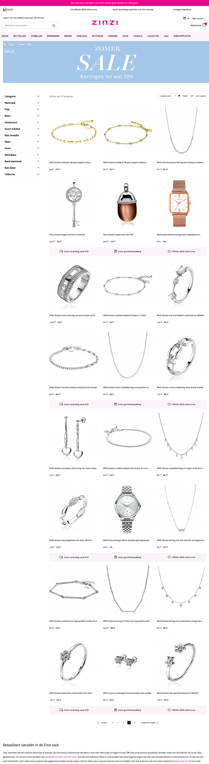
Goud (125, 36)
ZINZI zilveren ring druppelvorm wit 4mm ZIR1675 (70, 540)
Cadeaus (137, 36)
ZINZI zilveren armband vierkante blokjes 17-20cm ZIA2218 (124, 315)
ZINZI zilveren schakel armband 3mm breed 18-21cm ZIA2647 (125, 468)
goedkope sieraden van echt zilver (61, 757)
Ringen (68, 36)
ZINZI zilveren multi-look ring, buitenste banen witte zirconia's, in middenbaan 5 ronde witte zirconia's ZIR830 (73, 315)
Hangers (112, 36)
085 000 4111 (39, 18)
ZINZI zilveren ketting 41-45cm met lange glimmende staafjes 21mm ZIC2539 (126, 621)
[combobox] (30, 25)
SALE (166, 36)
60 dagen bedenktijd (181, 9)
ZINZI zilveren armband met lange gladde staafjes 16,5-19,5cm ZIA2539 (73, 621)
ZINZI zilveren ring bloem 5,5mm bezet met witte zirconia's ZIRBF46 (70, 693)
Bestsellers (19, 36)
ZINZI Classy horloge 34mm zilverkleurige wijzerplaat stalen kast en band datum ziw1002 (126, 540)
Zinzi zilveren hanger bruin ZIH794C (118, 235)
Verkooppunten (182, 36)
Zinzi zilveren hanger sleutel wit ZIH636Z (67, 235)
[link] (198, 18)
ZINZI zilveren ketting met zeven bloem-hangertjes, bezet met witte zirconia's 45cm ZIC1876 (179, 621)
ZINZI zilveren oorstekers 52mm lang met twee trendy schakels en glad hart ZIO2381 (72, 468)
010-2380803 (18, 18)
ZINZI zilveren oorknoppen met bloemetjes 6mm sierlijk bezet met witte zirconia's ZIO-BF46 (127, 693)
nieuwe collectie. (180, 761)
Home (21, 44)
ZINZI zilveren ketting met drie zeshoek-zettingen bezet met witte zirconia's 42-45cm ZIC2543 (181, 540)
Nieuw (5, 36)
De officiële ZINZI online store (83, 9)
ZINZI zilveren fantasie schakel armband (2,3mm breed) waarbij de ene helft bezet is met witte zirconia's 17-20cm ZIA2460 (73, 387)
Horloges (82, 36)
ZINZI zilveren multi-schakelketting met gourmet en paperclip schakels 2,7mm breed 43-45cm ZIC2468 (125, 387)
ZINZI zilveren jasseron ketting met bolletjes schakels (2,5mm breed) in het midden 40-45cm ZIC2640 (180, 162)
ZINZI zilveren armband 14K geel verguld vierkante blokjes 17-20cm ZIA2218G (124, 162)
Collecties (153, 36)
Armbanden (53, 36)
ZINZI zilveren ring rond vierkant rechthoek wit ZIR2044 (180, 315)
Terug (9, 44)
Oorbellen (36, 36)
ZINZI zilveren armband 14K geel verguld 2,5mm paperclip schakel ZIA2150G (69, 162)
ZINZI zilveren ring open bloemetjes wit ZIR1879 (177, 693)
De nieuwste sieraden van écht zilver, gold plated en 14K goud (104, 3)
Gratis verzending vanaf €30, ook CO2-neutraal (132, 9)
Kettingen (97, 36)
